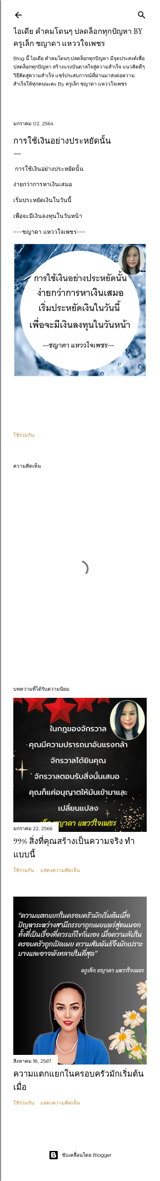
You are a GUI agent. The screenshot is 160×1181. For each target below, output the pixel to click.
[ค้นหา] (142, 13)
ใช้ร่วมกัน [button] (23, 435)
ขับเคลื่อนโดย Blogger (80, 1155)
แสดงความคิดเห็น (60, 870)
